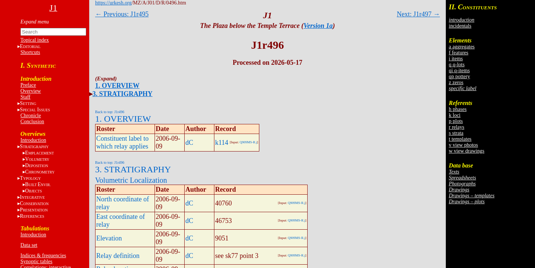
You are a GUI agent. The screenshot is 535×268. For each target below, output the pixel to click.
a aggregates (462, 47)
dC (189, 142)
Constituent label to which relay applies (122, 142)
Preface (28, 85)
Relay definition (117, 255)
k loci (455, 115)
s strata (456, 133)
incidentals (460, 26)
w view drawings (466, 151)
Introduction (33, 140)
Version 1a (318, 25)
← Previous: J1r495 (122, 14)
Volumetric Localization (131, 180)
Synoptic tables (36, 261)
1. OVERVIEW (117, 85)
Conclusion (32, 121)
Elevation (109, 238)
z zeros (456, 82)
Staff (25, 97)
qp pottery (459, 76)
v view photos (463, 145)
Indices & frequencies (43, 255)
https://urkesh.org (113, 3)
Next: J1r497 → (418, 14)
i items (456, 58)
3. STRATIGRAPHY (123, 94)
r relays (456, 127)
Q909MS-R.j (248, 142)
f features (458, 52)
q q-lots (456, 64)
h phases (458, 109)
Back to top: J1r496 (109, 112)
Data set (28, 245)
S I (35, 109)
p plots (456, 121)
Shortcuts (30, 52)
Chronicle (30, 115)
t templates (460, 139)
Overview (30, 91)
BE (38, 184)
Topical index (34, 40)
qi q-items (459, 70)
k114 (221, 142)
